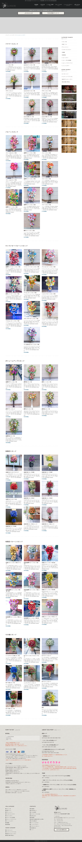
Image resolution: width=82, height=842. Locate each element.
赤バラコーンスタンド (46, 681)
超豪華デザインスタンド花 (11, 382)
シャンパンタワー (65, 65)
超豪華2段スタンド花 (10, 436)
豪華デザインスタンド (10, 409)
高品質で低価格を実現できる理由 (37, 819)
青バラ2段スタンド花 (10, 682)
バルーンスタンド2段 (46, 178)
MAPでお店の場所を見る (61, 829)
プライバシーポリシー (35, 826)
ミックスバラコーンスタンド (30, 682)
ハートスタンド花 (9, 65)
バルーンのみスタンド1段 (11, 180)
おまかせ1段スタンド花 (47, 116)
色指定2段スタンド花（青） (11, 526)
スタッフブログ (58, 4)
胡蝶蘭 (63, 52)
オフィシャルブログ (34, 822)
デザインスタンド (9, 90)
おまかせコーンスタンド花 (29, 65)
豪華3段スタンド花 (28, 382)
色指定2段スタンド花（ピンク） (48, 524)
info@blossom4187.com (62, 822)
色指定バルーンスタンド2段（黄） (48, 589)
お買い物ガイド (34, 810)
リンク (32, 829)
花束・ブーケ (64, 44)
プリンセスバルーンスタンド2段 (48, 266)
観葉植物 (64, 54)
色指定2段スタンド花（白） (29, 498)
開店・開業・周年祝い (66, 81)
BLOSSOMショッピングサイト (25, 755)
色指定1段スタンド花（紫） (29, 472)
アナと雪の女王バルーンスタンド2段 (31, 344)
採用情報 (32, 817)
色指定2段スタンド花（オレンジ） (30, 524)
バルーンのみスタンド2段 (11, 153)
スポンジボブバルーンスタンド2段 (31, 318)
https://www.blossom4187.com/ (64, 824)
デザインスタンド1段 (46, 90)
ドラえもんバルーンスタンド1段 (12, 320)
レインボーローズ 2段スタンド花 (13, 655)
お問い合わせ (77, 4)
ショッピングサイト (68, 4)
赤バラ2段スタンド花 (10, 708)
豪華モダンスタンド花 (28, 409)
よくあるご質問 (50, 4)
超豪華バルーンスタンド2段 (11, 207)
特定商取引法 (33, 827)
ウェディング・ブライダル (67, 76)
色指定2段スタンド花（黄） (47, 472)
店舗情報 (36, 4)
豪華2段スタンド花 (46, 409)
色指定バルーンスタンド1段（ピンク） (49, 616)
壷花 (43, 707)
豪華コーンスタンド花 (46, 382)
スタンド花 (64, 41)
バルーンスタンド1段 (46, 204)
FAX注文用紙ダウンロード (53, 13)
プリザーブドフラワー (66, 49)
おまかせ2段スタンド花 (47, 65)
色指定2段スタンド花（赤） (47, 498)
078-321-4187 (29, 13)
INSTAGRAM (58, 827)
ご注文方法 (42, 4)
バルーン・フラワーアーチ (67, 63)
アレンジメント (65, 47)
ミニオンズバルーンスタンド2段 (48, 293)
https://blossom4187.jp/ (67, 825)
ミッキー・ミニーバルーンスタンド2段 (50, 319)
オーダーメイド (65, 73)
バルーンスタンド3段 (46, 153)
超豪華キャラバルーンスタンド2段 (13, 266)
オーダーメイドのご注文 (35, 814)
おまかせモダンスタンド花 (29, 90)
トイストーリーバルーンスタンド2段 (31, 266)
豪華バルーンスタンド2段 (29, 230)
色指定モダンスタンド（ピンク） (12, 472)
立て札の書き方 (34, 820)
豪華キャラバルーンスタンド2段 (12, 293)
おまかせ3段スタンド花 (29, 116)
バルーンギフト (65, 57)
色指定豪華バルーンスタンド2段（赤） (31, 618)
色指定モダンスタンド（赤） (11, 499)
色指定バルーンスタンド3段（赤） (48, 562)
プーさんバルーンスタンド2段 (30, 292)
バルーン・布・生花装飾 (66, 60)
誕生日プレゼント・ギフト (67, 79)
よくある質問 (33, 812)
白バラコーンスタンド (46, 655)
